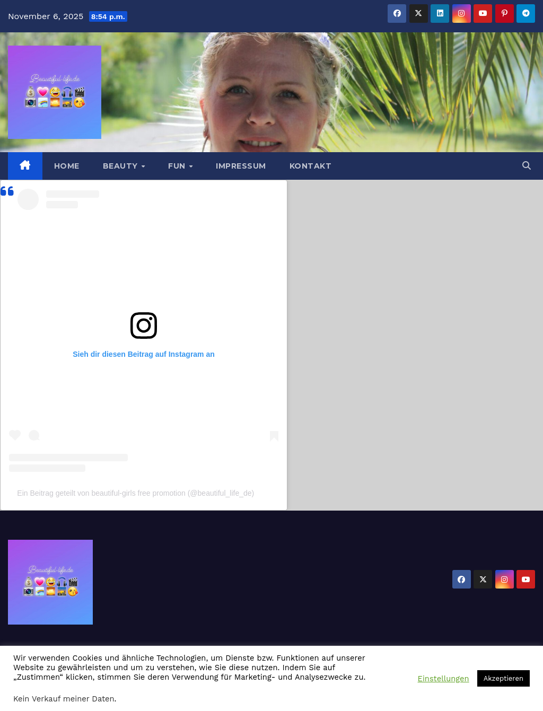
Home (67, 166)
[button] (526, 166)
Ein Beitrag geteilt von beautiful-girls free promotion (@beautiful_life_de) (135, 493)
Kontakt (311, 166)
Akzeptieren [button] (503, 678)
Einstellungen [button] (443, 678)
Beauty (122, 166)
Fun (178, 166)
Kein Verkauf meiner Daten (64, 699)
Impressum (241, 166)
